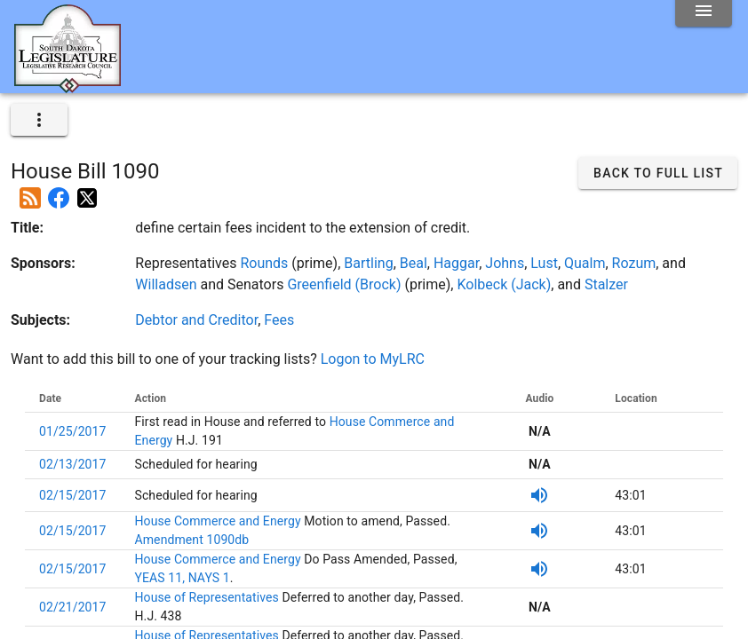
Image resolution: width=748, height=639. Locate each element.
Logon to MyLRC (373, 359)
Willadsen (165, 284)
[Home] (67, 86)
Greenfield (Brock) (344, 284)
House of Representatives (208, 597)
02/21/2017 (73, 607)
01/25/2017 (73, 431)
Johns (504, 263)
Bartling (368, 263)
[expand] (39, 120)
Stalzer (606, 284)
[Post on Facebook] (59, 191)
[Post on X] (87, 191)
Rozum (634, 263)
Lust (544, 263)
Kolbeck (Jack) (504, 284)
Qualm (584, 263)
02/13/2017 (73, 464)
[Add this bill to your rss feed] (30, 191)
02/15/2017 (73, 495)
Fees (279, 320)
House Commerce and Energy (220, 521)
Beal (413, 263)
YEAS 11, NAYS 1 (182, 578)
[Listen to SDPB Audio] (539, 495)
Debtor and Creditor (196, 320)
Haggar (456, 263)
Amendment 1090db (192, 539)
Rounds (264, 263)
